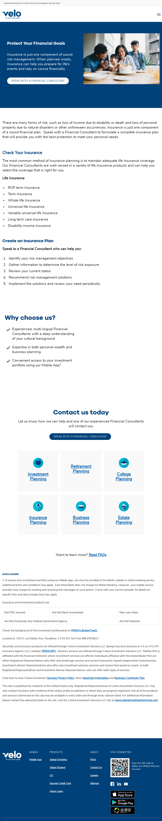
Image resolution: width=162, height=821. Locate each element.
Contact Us (96, 767)
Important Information (95, 678)
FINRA (46, 651)
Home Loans (56, 791)
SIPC (53, 651)
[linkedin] (120, 784)
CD (51, 775)
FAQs (93, 760)
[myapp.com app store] (123, 811)
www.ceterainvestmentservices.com (136, 700)
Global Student (57, 767)
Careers (94, 775)
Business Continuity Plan (130, 678)
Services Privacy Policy (60, 678)
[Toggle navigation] (159, 14)
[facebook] (113, 784)
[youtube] (127, 784)
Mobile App (35, 760)
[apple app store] (123, 795)
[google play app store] (123, 803)
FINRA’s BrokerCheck (84, 630)
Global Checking (58, 760)
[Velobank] (13, 14)
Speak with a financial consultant (38, 81)
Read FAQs (97, 555)
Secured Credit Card (60, 783)
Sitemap (94, 783)
